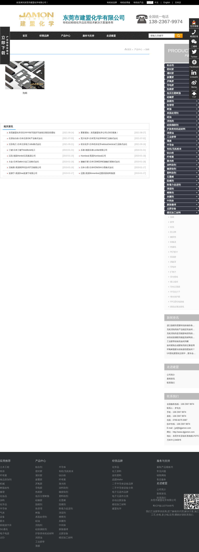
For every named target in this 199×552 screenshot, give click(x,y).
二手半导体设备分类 (122, 487)
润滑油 (170, 133)
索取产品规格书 (165, 467)
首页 (25, 35)
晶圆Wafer (117, 479)
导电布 (173, 267)
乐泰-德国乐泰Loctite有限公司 (94, 150)
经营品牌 (44, 35)
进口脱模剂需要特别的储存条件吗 (182, 325)
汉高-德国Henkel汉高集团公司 (22, 156)
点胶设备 (171, 208)
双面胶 (173, 257)
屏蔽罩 (173, 262)
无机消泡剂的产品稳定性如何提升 (182, 329)
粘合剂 (170, 65)
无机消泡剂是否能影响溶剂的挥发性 (183, 333)
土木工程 (4, 467)
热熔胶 (170, 89)
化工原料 (116, 471)
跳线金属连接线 (177, 307)
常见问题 (161, 471)
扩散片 (173, 272)
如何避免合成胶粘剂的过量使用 (181, 345)
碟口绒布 (174, 282)
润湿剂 (170, 188)
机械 (2, 483)
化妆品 (3, 496)
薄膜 (169, 141)
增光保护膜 (175, 297)
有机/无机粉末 (174, 149)
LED (2, 537)
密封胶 (170, 69)
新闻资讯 (171, 379)
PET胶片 (174, 252)
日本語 (178, 2)
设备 (2, 516)
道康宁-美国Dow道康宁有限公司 (23, 173)
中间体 (170, 200)
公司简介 (171, 375)
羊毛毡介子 (175, 292)
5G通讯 (4, 529)
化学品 (3, 504)
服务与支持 (88, 35)
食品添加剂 (6, 479)
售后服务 (161, 479)
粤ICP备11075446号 (163, 505)
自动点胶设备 (119, 500)
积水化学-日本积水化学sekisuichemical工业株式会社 (104, 144)
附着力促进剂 (174, 184)
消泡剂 (170, 121)
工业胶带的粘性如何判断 (178, 341)
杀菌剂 (170, 196)
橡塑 (2, 492)
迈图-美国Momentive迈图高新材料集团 (98, 173)
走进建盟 (111, 35)
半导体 (170, 145)
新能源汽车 (6, 525)
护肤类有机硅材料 (176, 129)
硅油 (169, 117)
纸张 (2, 471)
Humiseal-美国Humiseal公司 (93, 156)
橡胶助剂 (171, 168)
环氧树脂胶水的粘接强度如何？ (181, 349)
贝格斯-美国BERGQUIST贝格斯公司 (25, 167)
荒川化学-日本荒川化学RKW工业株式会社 (99, 138)
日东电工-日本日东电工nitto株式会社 (25, 144)
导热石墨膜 (175, 287)
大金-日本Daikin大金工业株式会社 (24, 161)
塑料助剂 (171, 172)
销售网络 (161, 475)
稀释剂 (170, 192)
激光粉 (170, 160)
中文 (157, 2)
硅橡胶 (170, 97)
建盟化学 (116, 508)
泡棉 (172, 217)
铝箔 (172, 227)
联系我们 (171, 383)
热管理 (170, 105)
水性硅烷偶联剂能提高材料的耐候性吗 (183, 337)
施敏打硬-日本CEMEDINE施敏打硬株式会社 (100, 161)
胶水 (2, 521)
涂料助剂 (171, 164)
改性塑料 (116, 475)
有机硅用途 (125, 2)
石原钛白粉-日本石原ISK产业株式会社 (25, 138)
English (167, 2)
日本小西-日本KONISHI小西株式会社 (97, 167)
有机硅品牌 (112, 2)
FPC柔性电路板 (177, 302)
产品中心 (65, 35)
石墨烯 (170, 176)
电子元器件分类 (120, 496)
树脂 (169, 109)
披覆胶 (170, 77)
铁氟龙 (173, 242)
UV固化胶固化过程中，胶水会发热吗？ (183, 353)
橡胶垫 (173, 237)
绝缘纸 (173, 247)
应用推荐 (5, 460)
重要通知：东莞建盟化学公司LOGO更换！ (99, 132)
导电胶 (170, 85)
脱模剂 (170, 101)
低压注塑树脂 (174, 93)
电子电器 (4, 533)
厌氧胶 (170, 81)
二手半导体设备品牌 (122, 483)
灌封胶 (170, 73)
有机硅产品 (138, 2)
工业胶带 (171, 137)
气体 (2, 512)
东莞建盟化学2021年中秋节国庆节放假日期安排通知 (32, 132)
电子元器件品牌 (120, 492)
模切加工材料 (174, 212)
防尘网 (173, 232)
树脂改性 (4, 487)
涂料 (2, 500)
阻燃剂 (170, 180)
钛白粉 (170, 153)
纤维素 (170, 157)
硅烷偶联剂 (172, 125)
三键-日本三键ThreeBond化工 (22, 150)
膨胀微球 (171, 204)
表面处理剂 (172, 113)
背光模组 (174, 277)
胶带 (172, 222)
